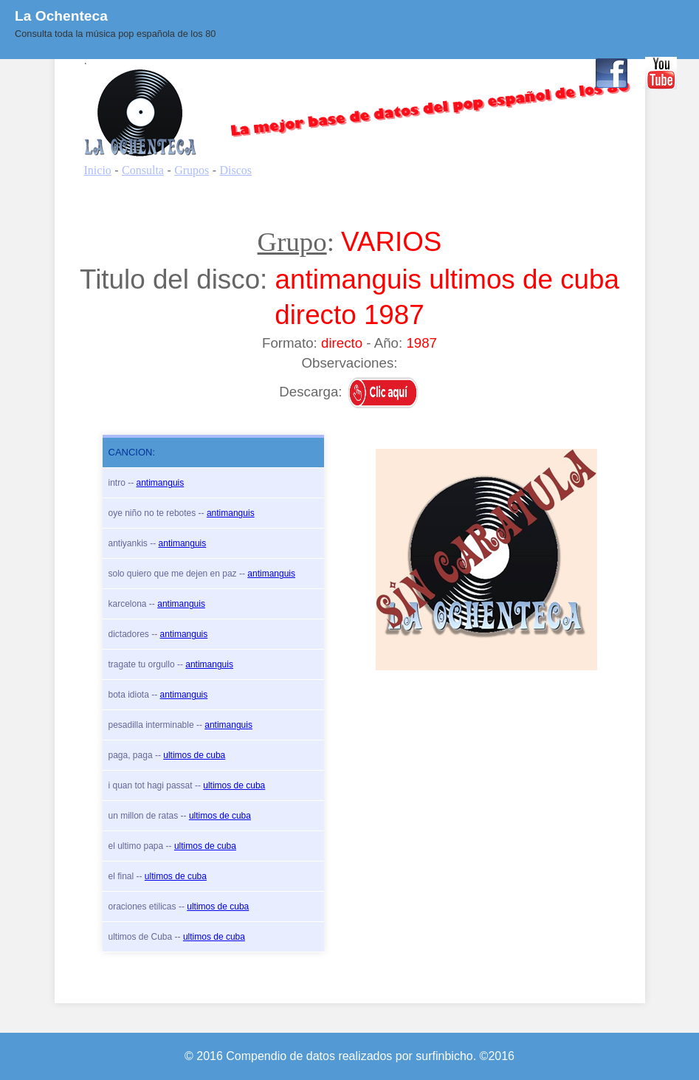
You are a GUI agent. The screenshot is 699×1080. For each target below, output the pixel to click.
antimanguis (161, 483)
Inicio (220, 72)
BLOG (435, 72)
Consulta (275, 72)
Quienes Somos (359, 72)
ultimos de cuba (194, 755)
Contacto (553, 72)
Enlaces (491, 72)
